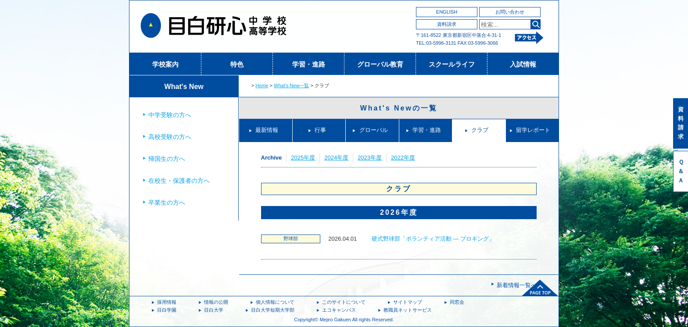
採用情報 (166, 302)
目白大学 (213, 310)
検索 (535, 24)
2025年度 (303, 157)
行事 (320, 130)
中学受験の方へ (169, 114)
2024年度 (336, 157)
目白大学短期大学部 (272, 310)
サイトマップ (407, 302)
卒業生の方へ (166, 202)
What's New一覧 (291, 85)
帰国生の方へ (166, 158)
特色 (237, 64)
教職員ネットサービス (407, 310)
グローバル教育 (380, 64)
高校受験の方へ (169, 136)
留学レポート (533, 130)
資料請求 (446, 24)
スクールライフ (452, 64)
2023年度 (370, 157)
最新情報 (266, 130)
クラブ (479, 130)
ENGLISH (446, 11)
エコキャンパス (339, 310)
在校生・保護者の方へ (179, 180)
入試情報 (523, 64)
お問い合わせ (509, 11)
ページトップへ (540, 288)
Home (261, 85)
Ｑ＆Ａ (681, 171)
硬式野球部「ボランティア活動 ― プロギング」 (433, 238)
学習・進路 (308, 64)
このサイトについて (344, 302)
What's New (184, 86)
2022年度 (403, 157)
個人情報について (275, 302)
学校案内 (165, 64)
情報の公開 (216, 302)
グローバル (373, 130)
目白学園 (166, 310)
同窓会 (457, 302)
